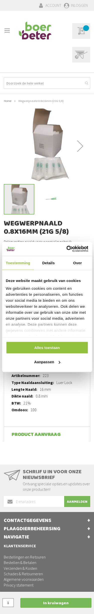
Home (7, 101)
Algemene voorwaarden (24, 579)
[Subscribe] (77, 501)
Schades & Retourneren (23, 573)
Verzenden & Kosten (20, 568)
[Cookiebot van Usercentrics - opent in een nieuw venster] (67, 249)
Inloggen (79, 5)
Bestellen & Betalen (20, 562)
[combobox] (47, 83)
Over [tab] (77, 262)
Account (53, 5)
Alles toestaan (47, 347)
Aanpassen (47, 362)
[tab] (47, 434)
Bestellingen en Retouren (25, 557)
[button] (80, 146)
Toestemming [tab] (18, 262)
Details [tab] (48, 262)
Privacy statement (18, 585)
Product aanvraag (36, 435)
